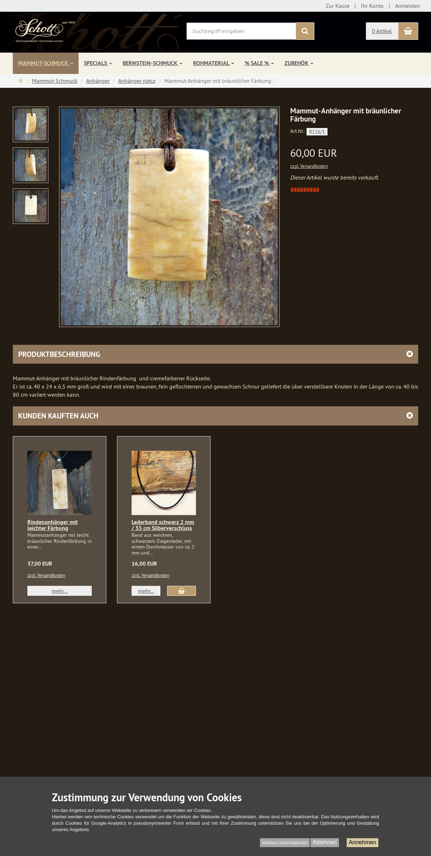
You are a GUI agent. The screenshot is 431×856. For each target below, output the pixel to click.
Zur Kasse (338, 5)
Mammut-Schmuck (45, 63)
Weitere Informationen (285, 842)
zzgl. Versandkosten (309, 166)
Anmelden (407, 5)
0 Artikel (382, 30)
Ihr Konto (372, 5)
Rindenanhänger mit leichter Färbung (52, 525)
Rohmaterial (213, 63)
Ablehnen (325, 842)
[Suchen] (305, 31)
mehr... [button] (60, 590)
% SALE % (259, 63)
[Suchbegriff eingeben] (241, 31)
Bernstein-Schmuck (152, 63)
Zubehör (298, 63)
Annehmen (362, 842)
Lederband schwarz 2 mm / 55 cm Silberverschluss (163, 525)
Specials (98, 63)
